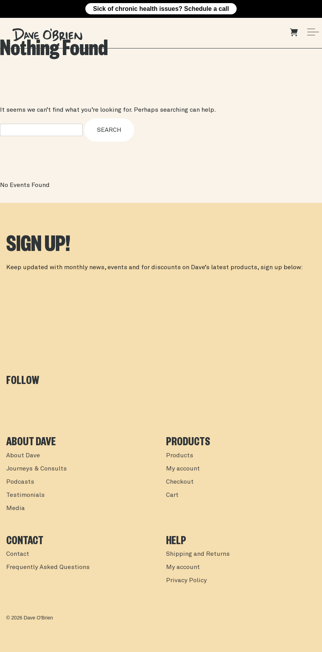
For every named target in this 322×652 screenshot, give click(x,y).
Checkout (180, 482)
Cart (172, 495)
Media (15, 508)
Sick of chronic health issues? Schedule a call (161, 8)
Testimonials (25, 495)
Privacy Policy (186, 581)
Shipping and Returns (198, 554)
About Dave (23, 456)
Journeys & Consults (36, 469)
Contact (17, 554)
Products (179, 456)
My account (183, 469)
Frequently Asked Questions (48, 567)
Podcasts (20, 482)
